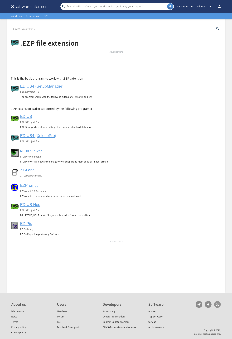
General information (114, 316)
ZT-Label (28, 170)
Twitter (217, 304)
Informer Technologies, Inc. (207, 333)
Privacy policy (18, 327)
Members (62, 311)
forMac (152, 321)
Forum (60, 316)
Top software (155, 316)
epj (76, 96)
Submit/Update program (116, 321)
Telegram (199, 304)
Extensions (32, 16)
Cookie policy (18, 332)
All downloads (156, 327)
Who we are (17, 311)
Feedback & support (68, 327)
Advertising (109, 311)
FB (208, 304)
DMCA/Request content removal (120, 327)
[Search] (117, 6)
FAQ (59, 321)
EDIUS (26, 116)
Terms (14, 321)
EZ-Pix (26, 223)
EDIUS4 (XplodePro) (38, 135)
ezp (90, 96)
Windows (16, 16)
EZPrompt (29, 185)
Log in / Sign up (217, 6)
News (14, 316)
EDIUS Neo (30, 204)
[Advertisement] (116, 63)
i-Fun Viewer (31, 151)
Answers (153, 311)
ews (81, 96)
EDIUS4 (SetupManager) (41, 86)
